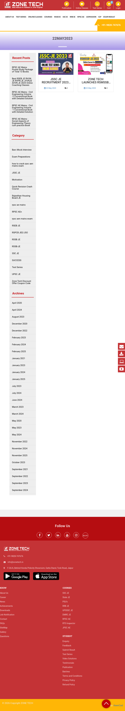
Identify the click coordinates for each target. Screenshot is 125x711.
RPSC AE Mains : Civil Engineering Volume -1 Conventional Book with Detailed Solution (22, 108)
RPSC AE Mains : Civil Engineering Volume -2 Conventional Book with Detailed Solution (22, 95)
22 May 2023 (50, 88)
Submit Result (69, 650)
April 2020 (17, 303)
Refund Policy (69, 684)
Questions (4, 636)
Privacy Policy (69, 680)
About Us (9, 17)
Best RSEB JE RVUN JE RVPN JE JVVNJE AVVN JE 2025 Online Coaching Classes (22, 82)
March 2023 (18, 407)
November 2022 (19, 442)
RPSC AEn (17, 212)
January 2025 (18, 379)
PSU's (65, 601)
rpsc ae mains (19, 205)
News (2, 601)
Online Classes (82, 5)
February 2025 (19, 351)
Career (3, 597)
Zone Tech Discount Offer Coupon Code (21, 282)
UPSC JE (16, 274)
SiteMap (3, 627)
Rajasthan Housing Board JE (21, 197)
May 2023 (17, 428)
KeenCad (118, 705)
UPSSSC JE (68, 610)
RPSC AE (80, 17)
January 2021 (18, 358)
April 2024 (17, 310)
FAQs (2, 623)
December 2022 (19, 331)
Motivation (17, 180)
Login (118, 5)
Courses (48, 17)
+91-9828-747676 (111, 25)
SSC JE (65, 17)
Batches (66, 671)
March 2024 (18, 414)
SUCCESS (16, 260)
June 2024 (17, 400)
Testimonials (68, 663)
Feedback (67, 645)
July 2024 (16, 393)
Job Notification (7, 614)
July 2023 (16, 386)
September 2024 (20, 490)
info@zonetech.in (15, 562)
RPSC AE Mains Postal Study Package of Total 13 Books (22, 69)
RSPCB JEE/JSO (20, 233)
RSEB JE (16, 226)
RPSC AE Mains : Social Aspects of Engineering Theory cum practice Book (21, 122)
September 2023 (20, 483)
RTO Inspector (69, 623)
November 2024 (19, 449)
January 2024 (18, 372)
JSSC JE (16, 173)
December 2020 (19, 324)
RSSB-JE (16, 246)
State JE (66, 597)
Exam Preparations (21, 157)
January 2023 (18, 365)
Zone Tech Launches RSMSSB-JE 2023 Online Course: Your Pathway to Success (96, 81)
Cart (109, 5)
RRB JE (72, 17)
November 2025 (19, 455)
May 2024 (17, 435)
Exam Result (109, 17)
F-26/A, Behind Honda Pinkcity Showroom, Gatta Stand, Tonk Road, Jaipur (40, 568)
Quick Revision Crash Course (22, 188)
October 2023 (18, 462)
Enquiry (66, 641)
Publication (66, 5)
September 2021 (20, 469)
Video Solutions (70, 658)
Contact (3, 619)
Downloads (5, 610)
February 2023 (19, 338)
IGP (99, 17)
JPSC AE (67, 627)
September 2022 (20, 476)
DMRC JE (67, 614)
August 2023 (18, 317)
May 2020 (17, 421)
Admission (91, 17)
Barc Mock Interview (22, 150)
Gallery (3, 632)
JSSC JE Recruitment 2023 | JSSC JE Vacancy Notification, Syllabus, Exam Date (56, 81)
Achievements (6, 606)
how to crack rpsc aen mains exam (22, 165)
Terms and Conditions (72, 676)
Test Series (97, 5)
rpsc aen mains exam (22, 219)
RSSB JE (57, 17)
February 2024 (19, 345)
